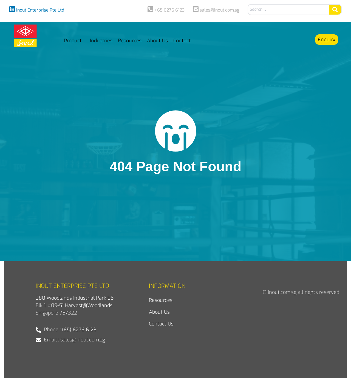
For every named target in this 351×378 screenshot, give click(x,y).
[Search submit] (335, 10)
